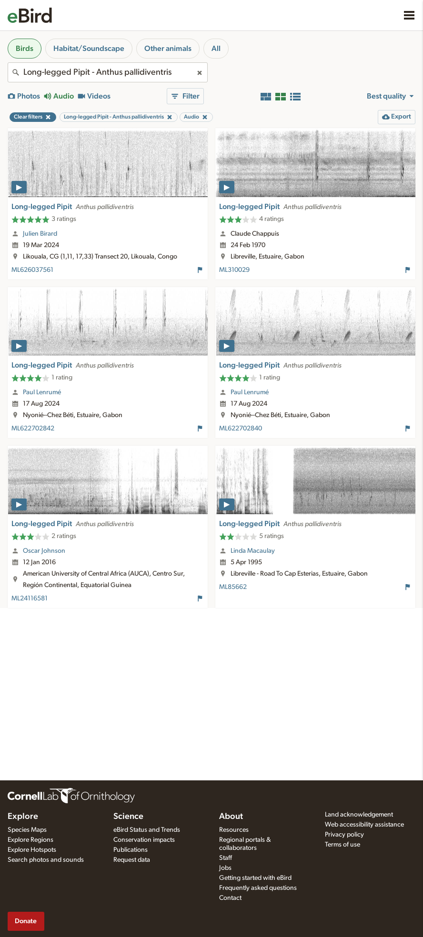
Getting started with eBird (255, 878)
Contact (230, 898)
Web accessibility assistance (364, 824)
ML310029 (234, 270)
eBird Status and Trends (146, 830)
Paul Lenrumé (42, 392)
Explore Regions (30, 840)
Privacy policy (344, 834)
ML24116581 (29, 598)
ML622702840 (240, 428)
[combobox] (107, 72)
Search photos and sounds (46, 860)
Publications (130, 850)
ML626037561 (32, 270)
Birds (24, 48)
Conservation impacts (144, 840)
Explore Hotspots (32, 850)
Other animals (167, 48)
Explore (23, 816)
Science (128, 816)
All (216, 48)
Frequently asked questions (258, 888)
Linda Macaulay (253, 551)
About (231, 816)
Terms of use (342, 844)
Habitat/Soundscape (88, 48)
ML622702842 (32, 428)
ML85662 (233, 587)
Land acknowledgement (359, 814)
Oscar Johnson (44, 551)
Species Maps (27, 830)
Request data (131, 860)
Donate (26, 921)
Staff (225, 858)
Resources (234, 830)
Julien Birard (40, 233)
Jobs (225, 868)
